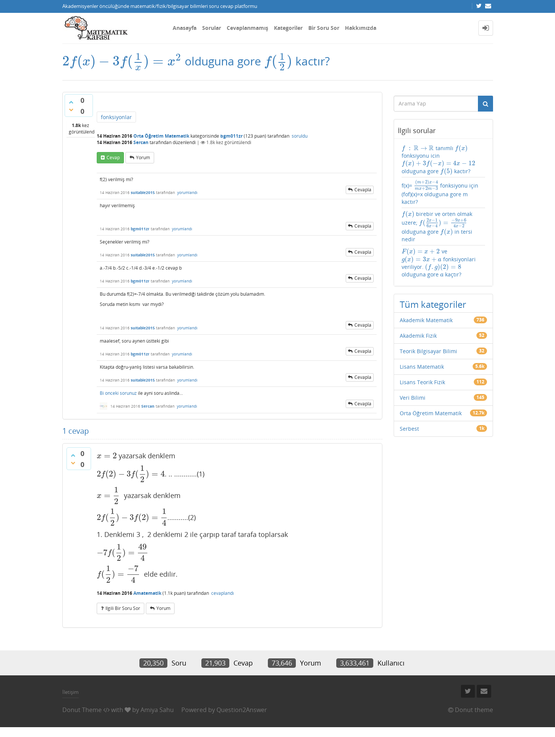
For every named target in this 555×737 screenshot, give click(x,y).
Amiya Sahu (157, 710)
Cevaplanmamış (247, 27)
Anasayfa (184, 27)
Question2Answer (241, 710)
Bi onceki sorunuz (118, 393)
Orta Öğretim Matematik (161, 136)
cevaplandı (222, 593)
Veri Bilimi (412, 397)
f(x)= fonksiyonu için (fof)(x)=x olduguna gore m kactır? (440, 192)
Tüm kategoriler (433, 304)
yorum (143, 157)
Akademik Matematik (426, 320)
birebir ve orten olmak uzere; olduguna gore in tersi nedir (437, 226)
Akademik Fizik (418, 335)
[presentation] (122, 61)
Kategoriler (288, 27)
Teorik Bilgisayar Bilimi (428, 351)
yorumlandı (187, 192)
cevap (113, 157)
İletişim (70, 692)
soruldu (300, 136)
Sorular (211, 27)
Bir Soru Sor (323, 27)
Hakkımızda (360, 27)
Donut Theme (82, 710)
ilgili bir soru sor (122, 608)
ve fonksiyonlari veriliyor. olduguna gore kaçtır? (439, 263)
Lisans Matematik (422, 366)
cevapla (362, 189)
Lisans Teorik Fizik (422, 382)
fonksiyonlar (116, 117)
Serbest (409, 428)
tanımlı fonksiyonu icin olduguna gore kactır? (438, 159)
